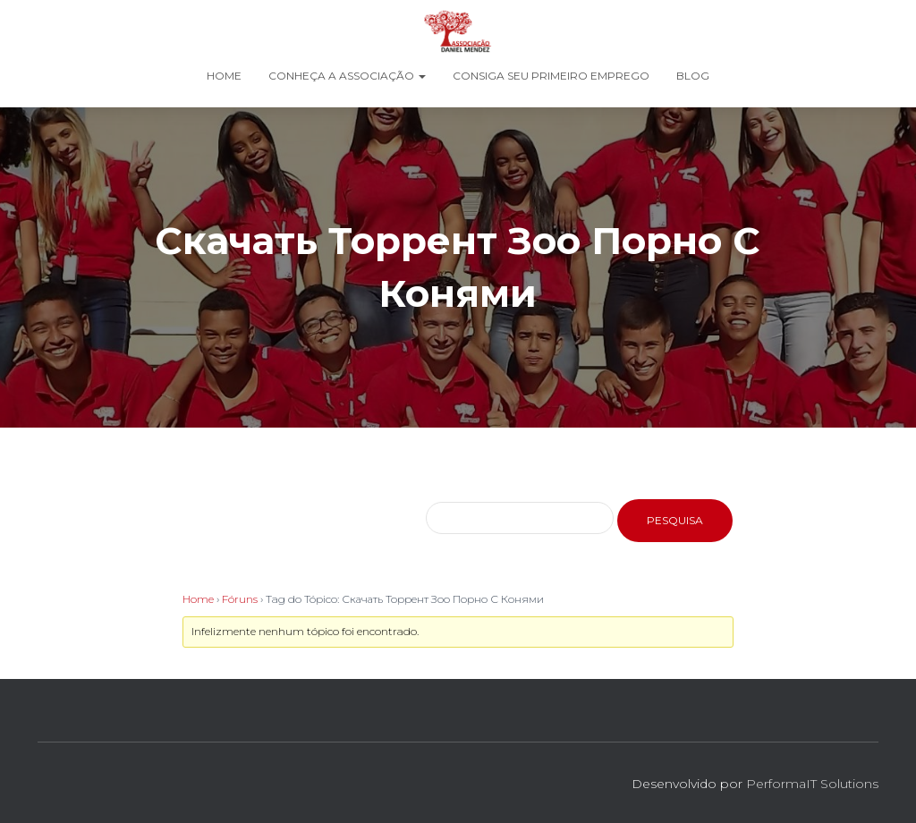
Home (224, 75)
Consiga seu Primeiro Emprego (551, 75)
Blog (692, 75)
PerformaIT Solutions (812, 784)
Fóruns (240, 599)
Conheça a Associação (347, 75)
